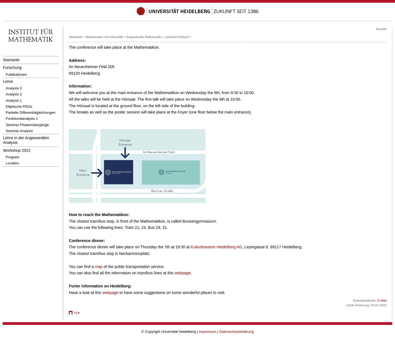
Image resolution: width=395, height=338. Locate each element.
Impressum (207, 332)
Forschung (12, 67)
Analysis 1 (14, 100)
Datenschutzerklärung (236, 332)
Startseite (11, 60)
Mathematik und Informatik (104, 37)
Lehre (8, 81)
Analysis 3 (14, 88)
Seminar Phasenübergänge (27, 125)
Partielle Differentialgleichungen (30, 112)
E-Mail (382, 300)
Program (12, 157)
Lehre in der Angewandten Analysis (26, 140)
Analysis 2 (14, 94)
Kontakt (381, 29)
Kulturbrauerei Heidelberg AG (216, 247)
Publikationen (16, 74)
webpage (183, 273)
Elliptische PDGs (19, 106)
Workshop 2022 (17, 150)
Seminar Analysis (19, 131)
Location (12, 163)
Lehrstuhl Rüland (176, 37)
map (99, 266)
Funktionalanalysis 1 (22, 118)
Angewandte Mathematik (144, 37)
